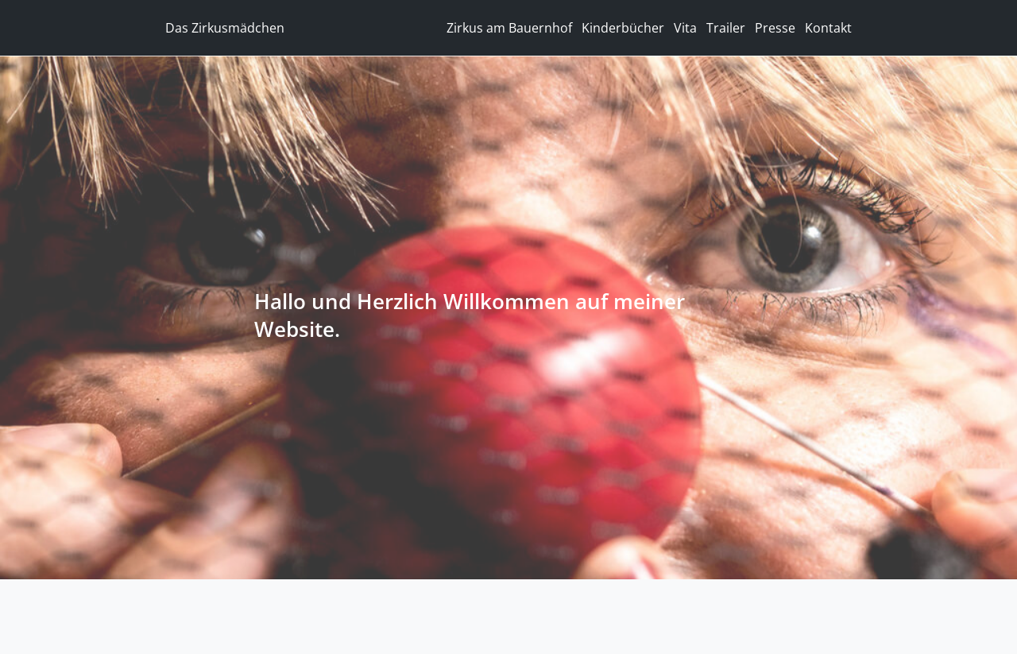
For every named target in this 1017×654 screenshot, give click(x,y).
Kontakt (828, 28)
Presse (775, 28)
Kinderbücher (623, 28)
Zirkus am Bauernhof (509, 28)
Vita (685, 28)
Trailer (725, 28)
